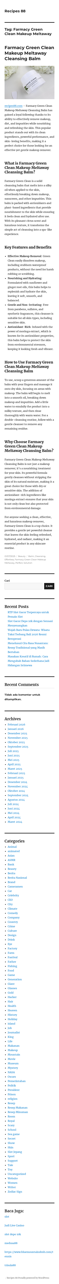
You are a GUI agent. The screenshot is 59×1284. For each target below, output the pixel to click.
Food (11, 970)
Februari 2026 (16, 724)
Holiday (12, 1019)
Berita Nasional (17, 877)
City (10, 904)
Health (12, 1005)
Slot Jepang (15, 1151)
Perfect (19, 563)
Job (10, 1028)
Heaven (12, 1010)
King (11, 1036)
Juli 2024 (13, 804)
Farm (11, 952)
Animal (12, 846)
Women (12, 1182)
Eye (10, 944)
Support (13, 1160)
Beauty (21, 556)
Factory (12, 948)
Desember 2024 (17, 782)
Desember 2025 (17, 733)
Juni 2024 (14, 808)
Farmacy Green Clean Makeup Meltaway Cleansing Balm (29, 53)
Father (12, 961)
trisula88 (10, 1265)
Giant (11, 983)
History (12, 1014)
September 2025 (18, 746)
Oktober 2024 (16, 790)
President (14, 1090)
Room (11, 1116)
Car (10, 891)
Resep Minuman (18, 1112)
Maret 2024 (15, 821)
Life (10, 1041)
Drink (11, 939)
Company (14, 917)
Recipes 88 (15, 11)
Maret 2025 (15, 768)
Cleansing (40, 556)
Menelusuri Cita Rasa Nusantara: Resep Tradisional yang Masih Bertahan (28, 648)
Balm (31, 556)
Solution (28, 563)
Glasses (12, 988)
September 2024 (18, 795)
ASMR (11, 860)
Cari (7, 580)
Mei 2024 (13, 813)
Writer (12, 1187)
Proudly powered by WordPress (33, 1278)
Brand (11, 882)
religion (12, 1098)
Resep (11, 1103)
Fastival (12, 957)
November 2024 (18, 786)
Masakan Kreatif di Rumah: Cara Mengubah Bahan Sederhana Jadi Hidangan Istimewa (28, 661)
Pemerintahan (17, 1081)
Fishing (12, 966)
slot (7, 1216)
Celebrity (13, 895)
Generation (15, 979)
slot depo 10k (13, 1234)
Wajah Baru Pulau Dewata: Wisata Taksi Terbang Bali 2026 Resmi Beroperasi (29, 634)
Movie (11, 1059)
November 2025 (18, 737)
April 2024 (14, 817)
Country (13, 921)
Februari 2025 (16, 773)
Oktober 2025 (16, 742)
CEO (10, 899)
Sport (11, 1156)
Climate (12, 908)
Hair (10, 1001)
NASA (11, 1072)
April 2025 (14, 764)
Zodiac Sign (15, 1191)
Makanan (14, 1045)
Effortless (9, 559)
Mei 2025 (13, 759)
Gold (11, 992)
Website (13, 1178)
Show (11, 1143)
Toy (10, 1169)
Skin (10, 1147)
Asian (11, 855)
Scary (11, 1125)
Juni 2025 (14, 755)
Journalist (14, 1032)
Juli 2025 (13, 751)
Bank (11, 864)
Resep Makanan (18, 1107)
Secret (12, 1138)
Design (12, 935)
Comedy (13, 913)
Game (11, 975)
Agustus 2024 (16, 799)
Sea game (14, 1134)
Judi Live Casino (14, 1225)
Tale (10, 1165)
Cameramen (15, 886)
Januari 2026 (16, 729)
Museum (13, 1063)
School (12, 1129)
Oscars (12, 1076)
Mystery (13, 1067)
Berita (11, 873)
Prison (12, 1094)
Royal (11, 1120)
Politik (12, 1085)
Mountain (14, 1054)
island (11, 1023)
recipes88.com (13, 105)
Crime (11, 926)
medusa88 (11, 1243)
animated (14, 851)
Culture (12, 930)
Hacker (12, 997)
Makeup (13, 1050)
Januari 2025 (16, 777)
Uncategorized (17, 1174)
